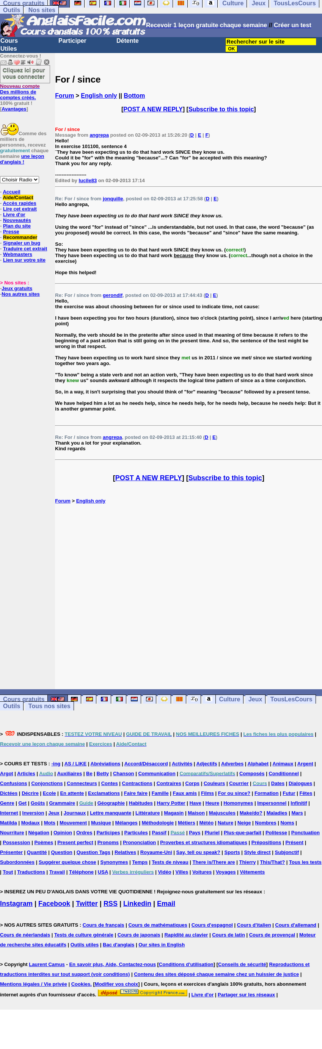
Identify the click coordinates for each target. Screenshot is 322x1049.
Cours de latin (228, 935)
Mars (297, 813)
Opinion (62, 832)
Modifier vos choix (116, 984)
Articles (26, 773)
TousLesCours (291, 699)
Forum (64, 95)
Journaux (75, 813)
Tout (8, 872)
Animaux (283, 763)
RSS (111, 903)
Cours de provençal (272, 935)
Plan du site (17, 226)
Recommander (20, 237)
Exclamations (104, 793)
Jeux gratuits (17, 288)
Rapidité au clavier (186, 935)
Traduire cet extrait (25, 248)
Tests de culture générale (83, 935)
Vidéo (164, 872)
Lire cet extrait (20, 209)
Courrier (238, 783)
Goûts (38, 803)
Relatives (125, 852)
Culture (229, 699)
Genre (7, 803)
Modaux (30, 823)
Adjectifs (206, 763)
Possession (16, 842)
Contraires (169, 783)
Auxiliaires (69, 773)
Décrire (30, 793)
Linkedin (137, 903)
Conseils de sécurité (242, 964)
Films (207, 793)
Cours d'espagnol (212, 925)
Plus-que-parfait (242, 832)
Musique (101, 823)
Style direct (257, 852)
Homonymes (238, 803)
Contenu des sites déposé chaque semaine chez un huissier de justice (216, 974)
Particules (136, 832)
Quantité (37, 852)
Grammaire (62, 803)
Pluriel (212, 832)
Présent (294, 842)
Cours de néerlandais (25, 935)
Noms (287, 823)
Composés (251, 773)
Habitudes (141, 803)
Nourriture (12, 832)
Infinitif (299, 803)
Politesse (276, 832)
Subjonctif (287, 852)
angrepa (99, 135)
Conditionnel (283, 773)
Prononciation (139, 842)
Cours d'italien (254, 925)
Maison (196, 813)
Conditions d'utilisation (186, 964)
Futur (289, 793)
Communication (156, 773)
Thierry (247, 862)
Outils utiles (85, 945)
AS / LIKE (75, 763)
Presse (11, 231)
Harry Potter (171, 803)
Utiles (8, 48)
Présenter (11, 852)
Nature (225, 823)
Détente (127, 40)
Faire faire (136, 793)
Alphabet (258, 763)
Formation (266, 793)
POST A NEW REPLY (152, 109)
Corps (192, 783)
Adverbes (232, 763)
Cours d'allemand (296, 925)
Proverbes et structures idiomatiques (203, 842)
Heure (213, 803)
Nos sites (41, 10)
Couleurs (214, 783)
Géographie (111, 803)
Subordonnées (17, 862)
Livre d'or (14, 214)
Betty (103, 773)
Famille (160, 793)
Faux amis (185, 793)
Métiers (186, 823)
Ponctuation (305, 832)
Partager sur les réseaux (246, 994)
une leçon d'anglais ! (22, 159)
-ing (55, 763)
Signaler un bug (21, 243)
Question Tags (93, 852)
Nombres (265, 823)
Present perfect (75, 842)
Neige (244, 823)
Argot (6, 773)
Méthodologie (158, 823)
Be (89, 773)
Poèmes (43, 842)
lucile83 (88, 180)
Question (61, 852)
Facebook (54, 903)
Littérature (147, 813)
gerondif (113, 295)
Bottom (134, 95)
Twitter (87, 903)
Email (166, 903)
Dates (277, 783)
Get (22, 803)
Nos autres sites (20, 294)
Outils (11, 10)
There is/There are (214, 862)
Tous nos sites (49, 706)
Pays (194, 832)
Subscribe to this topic (221, 109)
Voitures (202, 872)
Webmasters (17, 254)
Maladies (277, 813)
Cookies (81, 984)
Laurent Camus (47, 964)
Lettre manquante (110, 813)
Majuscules (222, 813)
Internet (9, 813)
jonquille (113, 198)
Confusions (13, 783)
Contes (109, 783)
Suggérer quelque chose (67, 862)
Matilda (8, 823)
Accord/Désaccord (146, 763)
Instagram (16, 903)
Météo (206, 823)
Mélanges (126, 823)
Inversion (33, 813)
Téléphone (81, 872)
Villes (181, 872)
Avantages (14, 109)
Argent (305, 763)
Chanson (123, 773)
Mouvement (73, 823)
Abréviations (106, 763)
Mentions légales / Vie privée (33, 984)
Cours (9, 40)
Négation (38, 832)
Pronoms (108, 842)
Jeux (255, 699)
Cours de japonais (139, 935)
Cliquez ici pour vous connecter (24, 73)
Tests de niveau (170, 862)
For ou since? (234, 793)
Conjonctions (47, 783)
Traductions (31, 872)
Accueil (11, 192)
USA (103, 872)
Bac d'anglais (118, 945)
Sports (232, 852)
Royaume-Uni (156, 852)
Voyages (226, 872)
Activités (182, 763)
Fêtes (305, 793)
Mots (49, 823)
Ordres (84, 832)
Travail (57, 872)
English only (99, 95)
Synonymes (114, 862)
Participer (72, 40)
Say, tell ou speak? (198, 852)
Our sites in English (161, 945)
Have (195, 803)
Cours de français (103, 925)
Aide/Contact (18, 197)
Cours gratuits (23, 699)
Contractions (137, 783)
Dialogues (300, 783)
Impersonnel (271, 803)
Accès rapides (19, 203)
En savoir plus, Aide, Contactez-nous (112, 964)
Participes (108, 832)
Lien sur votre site (24, 260)
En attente (72, 793)
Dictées (8, 793)
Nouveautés (17, 220)
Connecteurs (82, 783)
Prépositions (266, 842)
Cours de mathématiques (157, 925)
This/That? (272, 862)
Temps (140, 862)
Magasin (174, 813)
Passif (159, 832)
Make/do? (251, 813)
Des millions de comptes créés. (20, 91)
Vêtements (252, 872)
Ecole (49, 793)
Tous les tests (305, 862)
